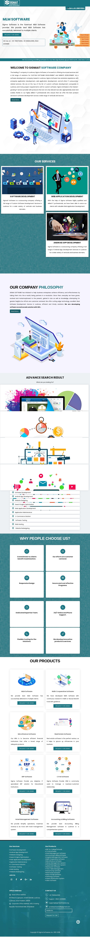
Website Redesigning (22, 528)
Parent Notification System (54, 878)
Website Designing (21, 500)
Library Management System (55, 863)
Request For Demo (12, 35)
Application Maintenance (23, 512)
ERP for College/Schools (53, 849)
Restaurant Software (52, 867)
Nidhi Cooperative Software (55, 859)
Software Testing (21, 520)
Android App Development (24, 496)
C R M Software (50, 851)
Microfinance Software (53, 861)
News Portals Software (53, 875)
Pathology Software (52, 877)
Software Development (23, 492)
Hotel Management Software (55, 853)
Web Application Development (25, 508)
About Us (30, 9)
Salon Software (50, 880)
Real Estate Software (52, 873)
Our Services (40, 9)
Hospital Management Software (56, 857)
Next (88, 56)
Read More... (16, 100)
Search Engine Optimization (24, 504)
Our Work (76, 9)
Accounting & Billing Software (55, 855)
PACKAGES (50, 9)
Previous (84, 56)
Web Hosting (19, 524)
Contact (84, 9)
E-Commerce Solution (23, 516)
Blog (69, 9)
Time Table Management (54, 869)
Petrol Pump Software (53, 871)
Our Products (61, 9)
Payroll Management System (55, 865)
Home (24, 9)
